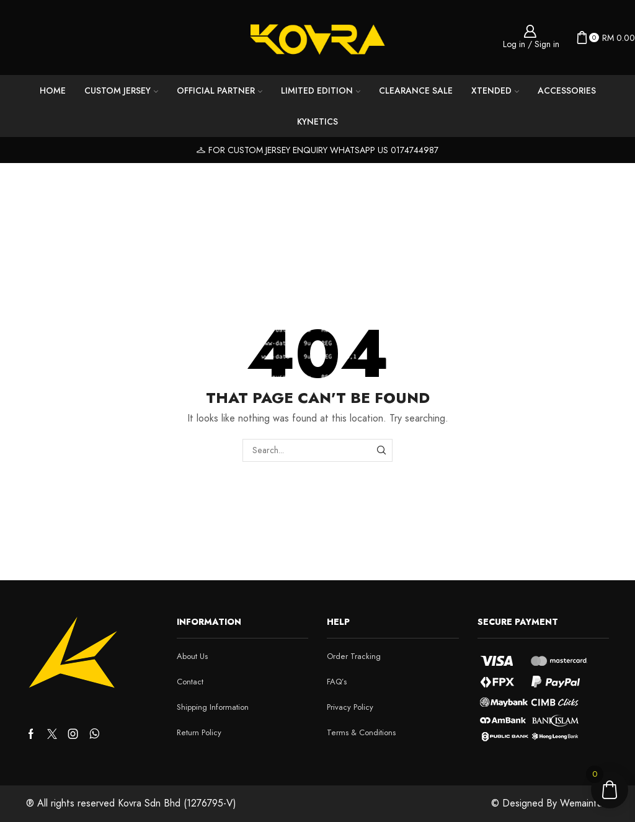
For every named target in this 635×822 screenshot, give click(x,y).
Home (53, 90)
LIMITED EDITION (320, 90)
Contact (190, 681)
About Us (192, 656)
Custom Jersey (121, 90)
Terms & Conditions (361, 732)
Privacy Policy (350, 707)
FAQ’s (337, 681)
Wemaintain (584, 803)
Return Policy (199, 732)
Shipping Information (213, 707)
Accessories (567, 90)
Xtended (495, 90)
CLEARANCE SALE (416, 90)
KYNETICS (317, 121)
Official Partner (219, 90)
